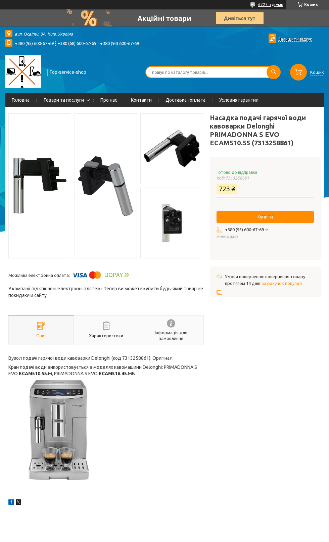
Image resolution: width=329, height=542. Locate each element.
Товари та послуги (63, 100)
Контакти (141, 100)
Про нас (108, 100)
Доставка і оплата (185, 100)
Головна (21, 100)
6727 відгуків (270, 4)
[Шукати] (274, 72)
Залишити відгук (295, 39)
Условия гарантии (238, 100)
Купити (265, 216)
